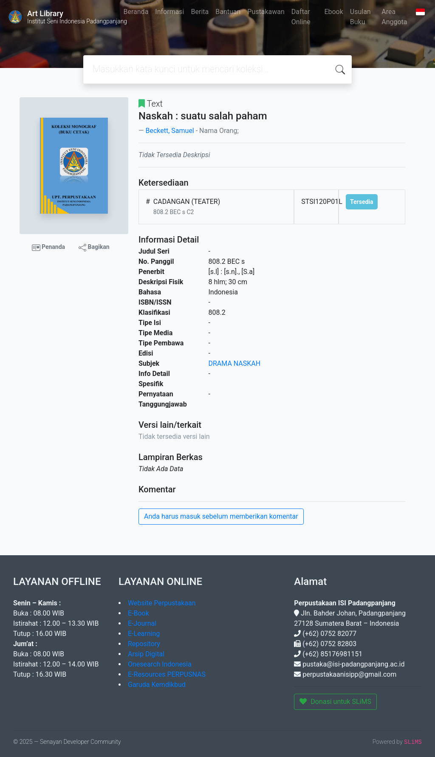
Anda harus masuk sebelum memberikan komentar (221, 516)
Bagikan (94, 247)
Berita (200, 12)
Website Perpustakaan (162, 603)
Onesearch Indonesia (160, 664)
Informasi (169, 12)
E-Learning (144, 634)
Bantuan (227, 12)
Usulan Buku (360, 17)
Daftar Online (301, 17)
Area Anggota (394, 17)
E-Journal (142, 623)
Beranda (136, 12)
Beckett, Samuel (169, 131)
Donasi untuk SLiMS (335, 702)
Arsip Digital (146, 654)
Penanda (48, 247)
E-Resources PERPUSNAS (167, 674)
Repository (144, 644)
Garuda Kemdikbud (157, 685)
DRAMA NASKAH (235, 363)
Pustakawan (265, 12)
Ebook (333, 12)
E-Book (138, 613)
